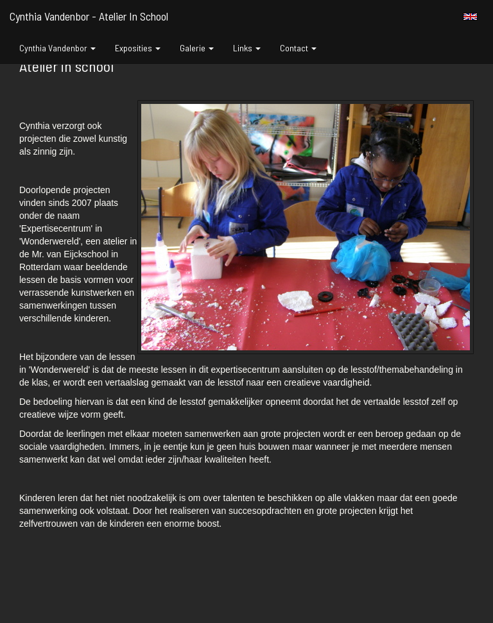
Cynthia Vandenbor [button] (57, 47)
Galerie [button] (197, 47)
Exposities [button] (137, 47)
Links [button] (247, 47)
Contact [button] (298, 47)
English (470, 17)
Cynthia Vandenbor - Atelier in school (89, 16)
